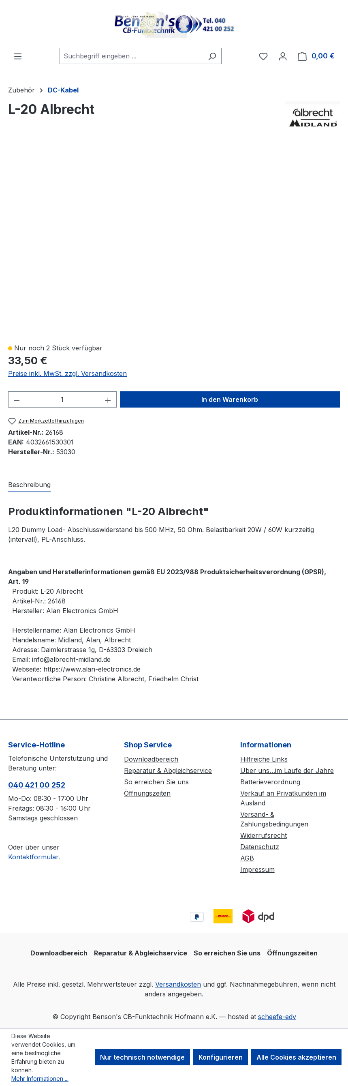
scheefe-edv (277, 1017)
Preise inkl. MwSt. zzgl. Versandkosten (67, 373)
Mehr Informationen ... (39, 1078)
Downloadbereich (151, 759)
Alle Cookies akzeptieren (296, 1057)
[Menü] (18, 56)
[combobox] (131, 56)
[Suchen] (212, 56)
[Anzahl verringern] (16, 399)
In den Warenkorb (229, 399)
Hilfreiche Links (264, 759)
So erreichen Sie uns (156, 782)
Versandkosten (178, 984)
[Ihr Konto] (282, 56)
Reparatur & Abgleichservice (168, 770)
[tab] (29, 485)
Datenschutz (259, 847)
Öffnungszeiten (147, 793)
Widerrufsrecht (263, 835)
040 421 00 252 (36, 785)
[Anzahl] (62, 399)
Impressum (257, 869)
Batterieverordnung (270, 782)
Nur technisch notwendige (142, 1057)
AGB (247, 858)
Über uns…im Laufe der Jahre (287, 770)
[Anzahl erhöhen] (108, 399)
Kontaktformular (33, 857)
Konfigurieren (221, 1057)
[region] (174, 241)
